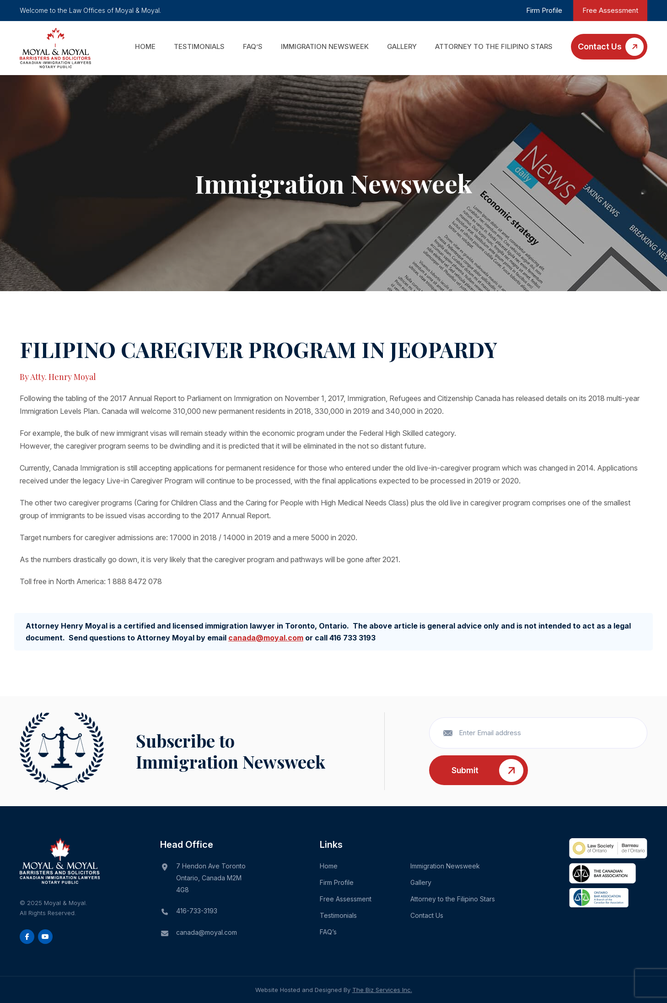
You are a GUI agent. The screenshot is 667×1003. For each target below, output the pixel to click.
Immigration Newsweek (325, 46)
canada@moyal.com (265, 637)
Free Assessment (610, 10)
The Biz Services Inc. (382, 989)
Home (145, 46)
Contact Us (600, 46)
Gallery (402, 46)
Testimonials (199, 46)
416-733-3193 (196, 911)
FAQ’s (253, 46)
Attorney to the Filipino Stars (494, 46)
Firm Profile (544, 10)
